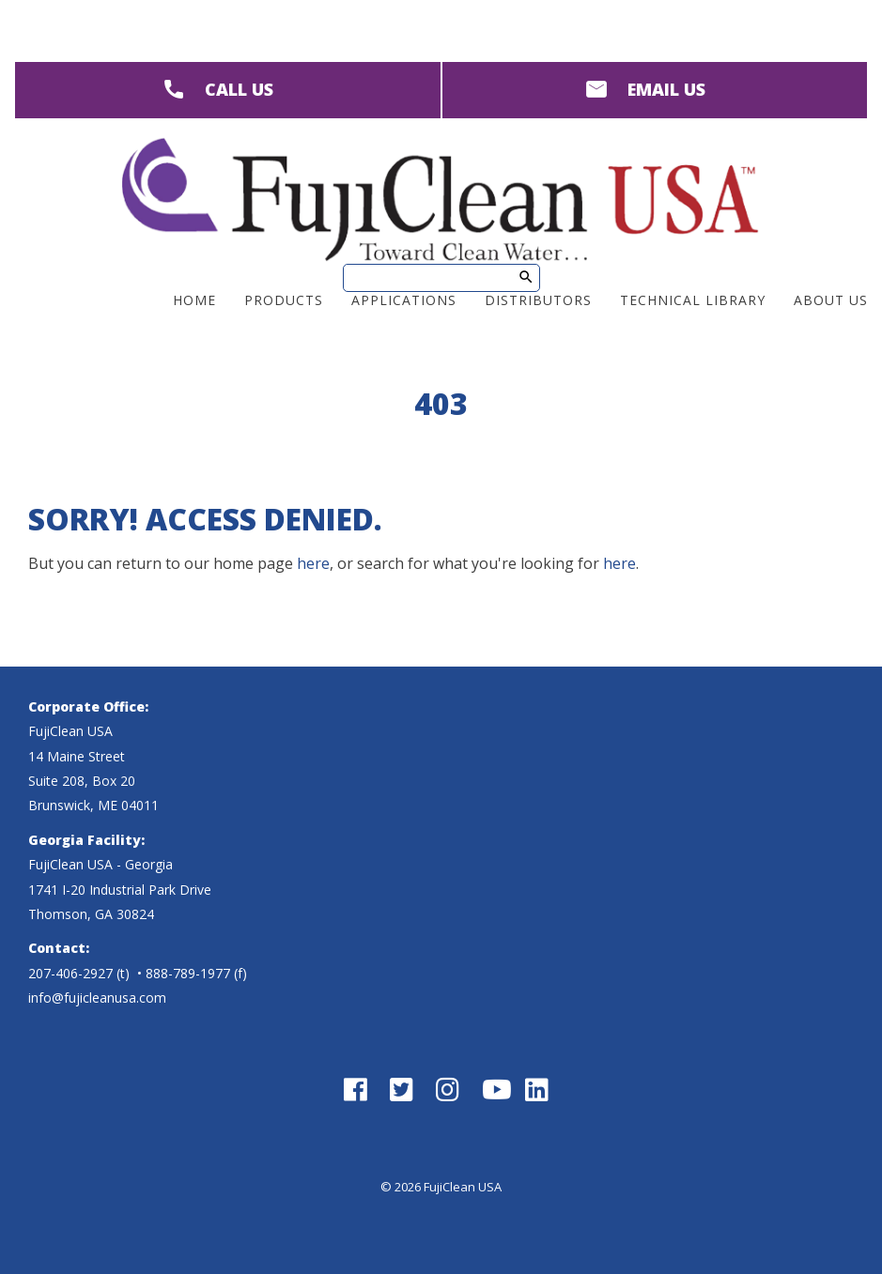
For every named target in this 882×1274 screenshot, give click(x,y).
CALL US (239, 89)
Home (194, 300)
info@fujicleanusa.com (97, 997)
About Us (831, 300)
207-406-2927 (70, 973)
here (313, 563)
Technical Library (693, 300)
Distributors (538, 300)
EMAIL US (666, 89)
